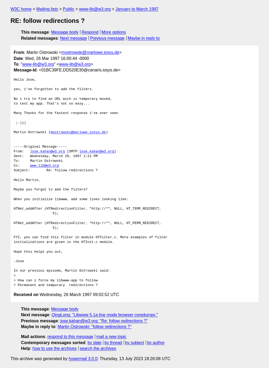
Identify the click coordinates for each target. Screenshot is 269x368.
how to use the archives (55, 348)
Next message (73, 38)
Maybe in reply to (144, 38)
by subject (134, 342)
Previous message (107, 38)
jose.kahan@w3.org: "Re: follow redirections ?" (104, 321)
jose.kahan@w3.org (47, 151)
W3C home (21, 9)
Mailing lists (47, 9)
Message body (65, 32)
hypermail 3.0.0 (83, 358)
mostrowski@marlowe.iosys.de (90, 52)
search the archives (98, 348)
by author (156, 342)
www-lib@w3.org (95, 9)
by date (94, 342)
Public (68, 9)
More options (114, 32)
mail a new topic (111, 336)
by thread (113, 342)
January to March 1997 (137, 9)
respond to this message (70, 336)
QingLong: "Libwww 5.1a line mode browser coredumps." (105, 315)
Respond (90, 32)
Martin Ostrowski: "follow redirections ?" (95, 326)
